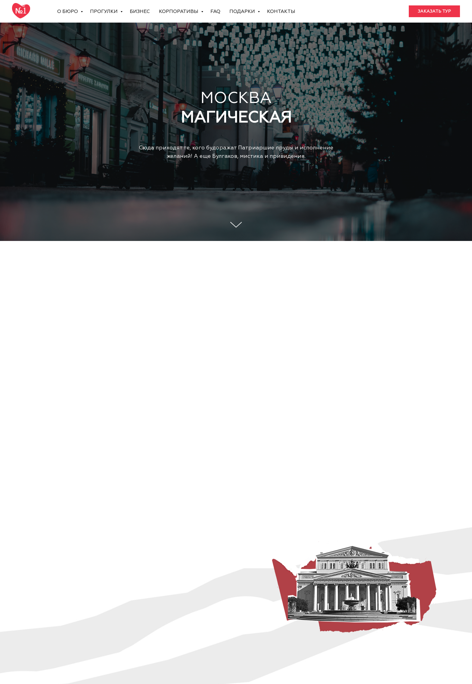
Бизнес (140, 11)
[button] (434, 11)
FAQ (215, 11)
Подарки (242, 11)
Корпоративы (179, 11)
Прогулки (104, 11)
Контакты (281, 11)
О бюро (68, 11)
